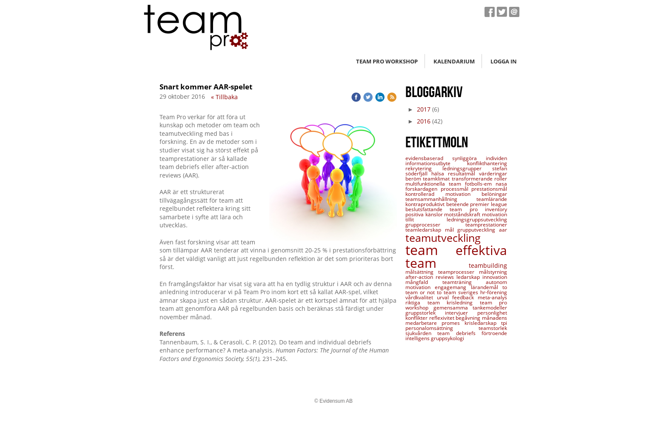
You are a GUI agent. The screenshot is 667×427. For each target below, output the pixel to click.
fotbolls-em (480, 183)
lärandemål (486, 287)
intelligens (418, 338)
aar (503, 229)
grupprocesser (435, 224)
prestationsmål (489, 188)
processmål (456, 188)
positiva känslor (424, 214)
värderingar (493, 173)
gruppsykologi (447, 338)
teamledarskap (425, 229)
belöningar (494, 194)
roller (500, 178)
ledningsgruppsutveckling (477, 219)
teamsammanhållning (440, 199)
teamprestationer (486, 224)
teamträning (464, 282)
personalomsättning (442, 328)
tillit (426, 219)
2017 (423, 109)
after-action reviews (430, 277)
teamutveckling (443, 237)
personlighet (492, 312)
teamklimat (437, 178)
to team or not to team (456, 290)
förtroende (494, 333)
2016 (423, 121)
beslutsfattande (427, 209)
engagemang (452, 287)
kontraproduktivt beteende (437, 204)
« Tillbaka (224, 97)
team (430, 250)
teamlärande (491, 199)
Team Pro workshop (387, 61)
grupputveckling (478, 229)
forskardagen (423, 188)
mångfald (423, 282)
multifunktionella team (435, 183)
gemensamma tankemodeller (470, 307)
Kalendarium (454, 61)
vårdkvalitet (421, 297)
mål (451, 229)
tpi (504, 323)
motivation (494, 214)
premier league (488, 204)
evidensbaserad (428, 158)
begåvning (469, 317)
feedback (465, 297)
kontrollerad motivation (443, 194)
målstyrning (493, 271)
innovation (494, 277)
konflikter (417, 317)
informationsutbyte (436, 163)
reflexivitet (442, 317)
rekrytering (423, 168)
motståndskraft (463, 214)
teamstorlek (493, 328)
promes (453, 323)
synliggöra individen (479, 158)
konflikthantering (487, 163)
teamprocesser (458, 271)
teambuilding (488, 265)
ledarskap (469, 277)
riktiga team (426, 302)
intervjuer (461, 312)
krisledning (463, 302)
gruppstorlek (425, 312)
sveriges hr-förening (482, 292)
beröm (414, 178)
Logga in (503, 61)
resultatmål (463, 173)
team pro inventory (478, 209)
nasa (501, 183)
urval (445, 297)
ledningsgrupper (467, 168)
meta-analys (492, 297)
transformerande (473, 178)
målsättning (421, 271)
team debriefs (459, 333)
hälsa (439, 173)
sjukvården (421, 333)
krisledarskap (483, 323)
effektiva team (456, 256)
